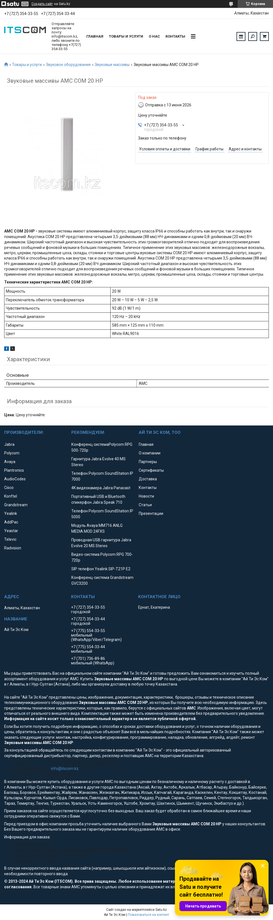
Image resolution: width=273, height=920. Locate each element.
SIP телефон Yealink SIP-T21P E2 (100, 569)
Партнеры (148, 461)
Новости (146, 496)
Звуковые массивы (112, 64)
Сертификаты (151, 470)
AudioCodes (15, 479)
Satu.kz (161, 910)
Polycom (12, 453)
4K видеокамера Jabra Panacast (100, 488)
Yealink (10, 513)
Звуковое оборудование (68, 64)
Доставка (148, 479)
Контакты (175, 36)
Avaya (9, 461)
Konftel (10, 496)
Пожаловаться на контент (148, 915)
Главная (94, 36)
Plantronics (14, 470)
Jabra (9, 444)
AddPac (11, 522)
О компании (149, 453)
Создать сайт (42, 4)
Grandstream (16, 505)
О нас (154, 36)
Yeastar (11, 530)
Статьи (145, 505)
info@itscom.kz (65, 768)
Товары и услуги (126, 36)
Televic (10, 539)
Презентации (151, 513)
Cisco (9, 487)
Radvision (12, 548)
